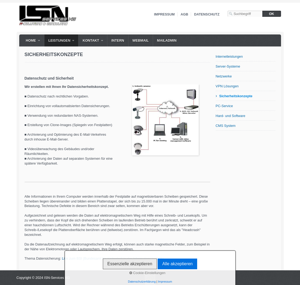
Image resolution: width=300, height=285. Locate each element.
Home (31, 40)
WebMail (141, 40)
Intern (117, 40)
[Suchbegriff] (245, 14)
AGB (184, 14)
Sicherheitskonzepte (235, 96)
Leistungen (59, 40)
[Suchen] (271, 14)
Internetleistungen (229, 56)
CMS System (226, 126)
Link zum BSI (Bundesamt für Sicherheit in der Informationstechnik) (113, 258)
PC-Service (224, 106)
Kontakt (91, 40)
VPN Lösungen (227, 86)
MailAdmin (167, 40)
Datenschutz (206, 14)
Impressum (164, 14)
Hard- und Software (230, 116)
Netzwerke (224, 76)
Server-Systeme (228, 66)
